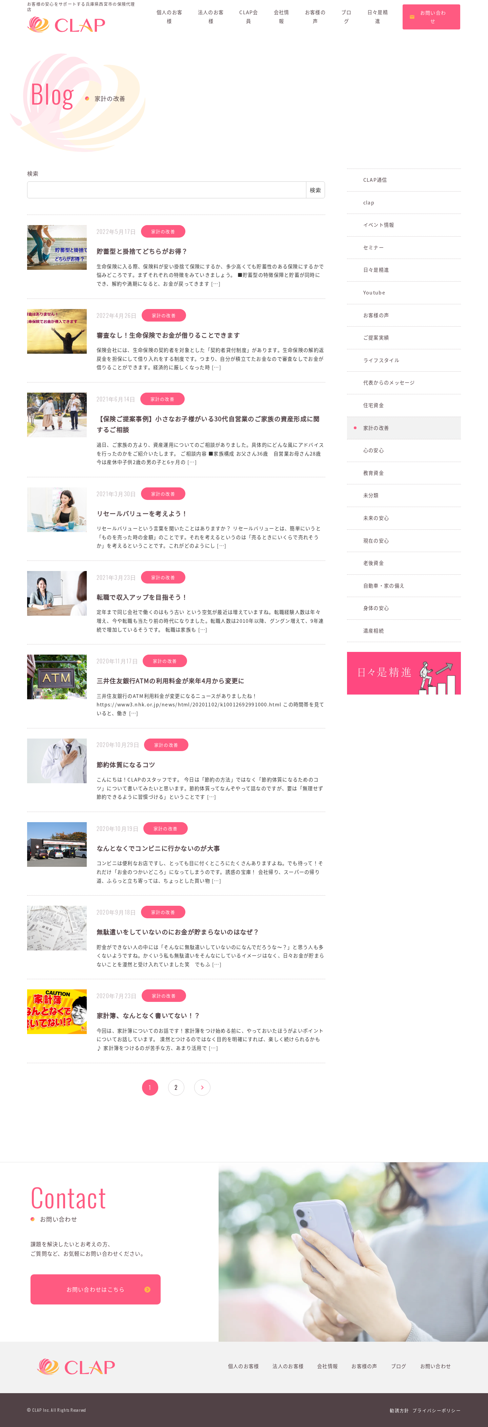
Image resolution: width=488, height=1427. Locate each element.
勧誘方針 (399, 1410)
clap (368, 202)
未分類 (371, 495)
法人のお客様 (288, 1366)
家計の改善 (376, 427)
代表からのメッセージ (389, 382)
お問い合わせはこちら (95, 1289)
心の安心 (373, 450)
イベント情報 (378, 224)
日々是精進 (376, 269)
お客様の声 (376, 315)
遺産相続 (373, 630)
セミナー (373, 247)
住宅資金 (373, 405)
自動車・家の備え (384, 585)
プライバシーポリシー (436, 1410)
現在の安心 (376, 540)
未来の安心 (376, 517)
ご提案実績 (376, 337)
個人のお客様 (243, 1366)
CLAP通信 (375, 179)
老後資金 (373, 562)
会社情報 (327, 1366)
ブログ (399, 1366)
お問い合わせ (435, 1366)
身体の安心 (376, 608)
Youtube (374, 292)
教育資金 (373, 472)
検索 (33, 173)
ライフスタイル (381, 360)
